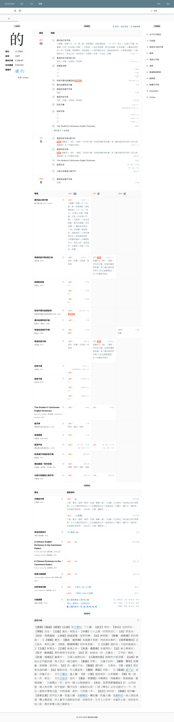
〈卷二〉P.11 (84, 448)
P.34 (87, 475)
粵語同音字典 (62, 97)
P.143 (135, 81)
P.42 (87, 464)
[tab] (9, 19)
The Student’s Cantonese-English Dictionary (76, 126)
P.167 (87, 454)
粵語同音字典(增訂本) (66, 58)
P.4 (137, 587)
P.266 (136, 499)
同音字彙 (60, 104)
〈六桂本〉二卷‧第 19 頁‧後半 (127, 603)
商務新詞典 (61, 66)
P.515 (137, 574)
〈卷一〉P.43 (134, 165)
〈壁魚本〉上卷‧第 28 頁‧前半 (127, 600)
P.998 (136, 542)
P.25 (137, 100)
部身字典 (60, 111)
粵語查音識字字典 (64, 89)
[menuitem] (157, 34)
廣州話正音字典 (63, 40)
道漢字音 (60, 164)
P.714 (137, 561)
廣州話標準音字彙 (64, 85)
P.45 (137, 171)
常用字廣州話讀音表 (66, 80)
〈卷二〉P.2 (134, 168)
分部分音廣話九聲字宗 (66, 171)
